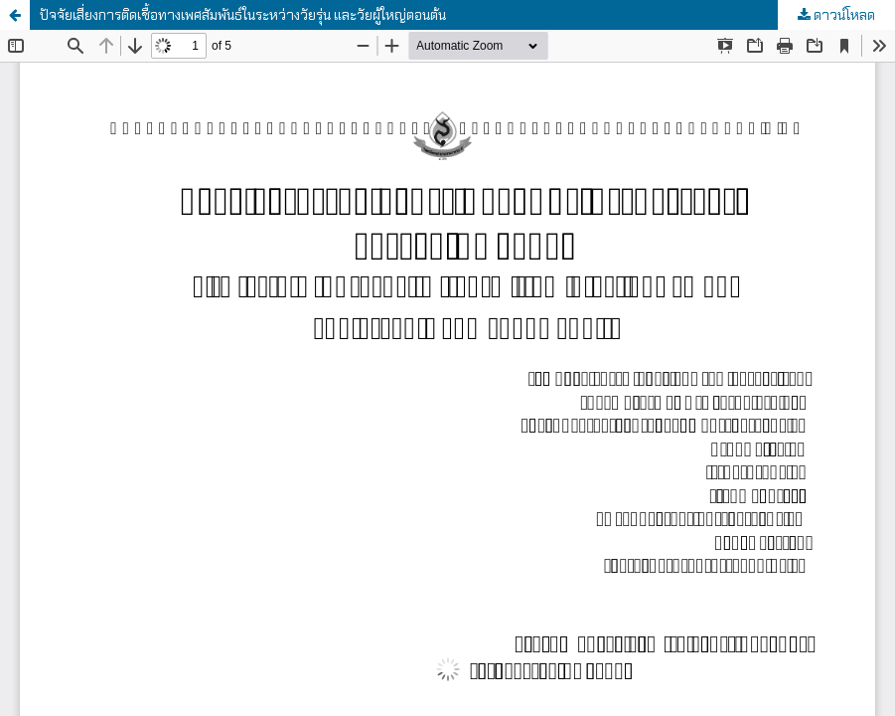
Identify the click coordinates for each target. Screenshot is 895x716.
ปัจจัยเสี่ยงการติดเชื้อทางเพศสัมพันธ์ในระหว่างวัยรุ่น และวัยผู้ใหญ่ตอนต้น (243, 15)
